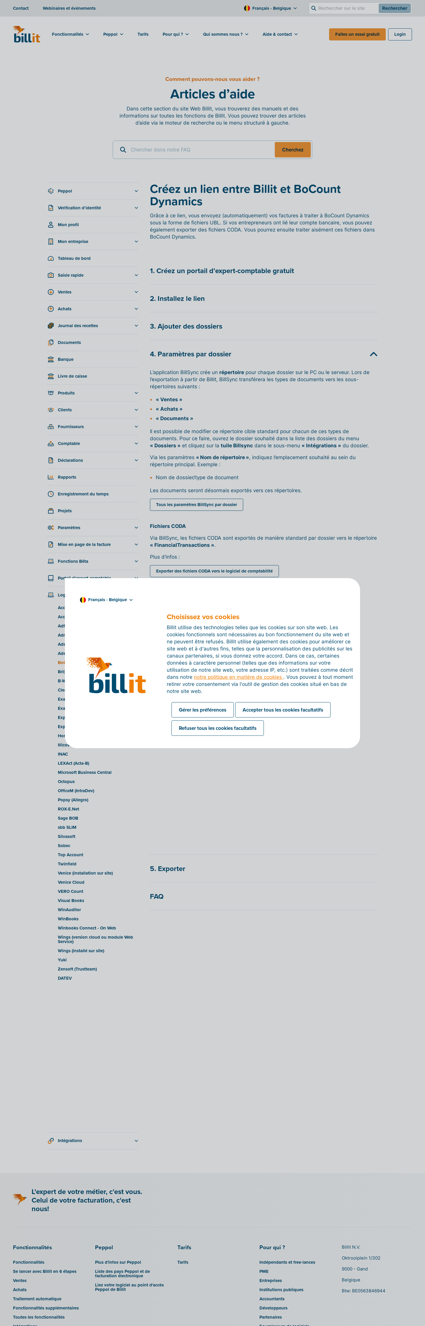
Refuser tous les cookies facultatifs (217, 728)
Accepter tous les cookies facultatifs (283, 709)
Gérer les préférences (202, 709)
